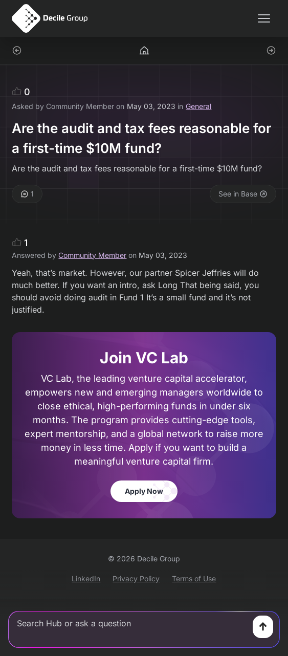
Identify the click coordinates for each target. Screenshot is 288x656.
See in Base (243, 193)
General (198, 106)
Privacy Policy (136, 578)
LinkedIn (86, 578)
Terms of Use (194, 578)
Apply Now (144, 491)
